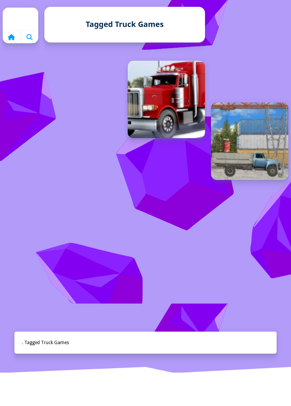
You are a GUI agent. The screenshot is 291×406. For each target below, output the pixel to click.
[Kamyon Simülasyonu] (166, 99)
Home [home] (20, 19)
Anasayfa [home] (145, 391)
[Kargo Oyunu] (249, 141)
